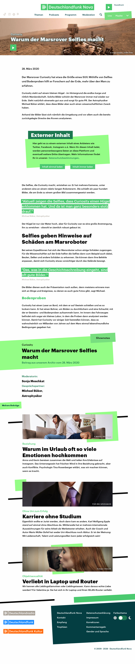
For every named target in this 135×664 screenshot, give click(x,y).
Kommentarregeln (96, 626)
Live (110, 15)
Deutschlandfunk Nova (69, 612)
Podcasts (54, 14)
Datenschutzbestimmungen (64, 157)
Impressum (92, 617)
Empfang (62, 622)
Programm (70, 14)
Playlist (119, 15)
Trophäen (62, 626)
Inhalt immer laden (83, 166)
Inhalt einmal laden (52, 166)
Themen (38, 14)
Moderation (88, 14)
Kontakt (61, 617)
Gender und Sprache (97, 631)
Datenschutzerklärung (98, 612)
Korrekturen (92, 622)
